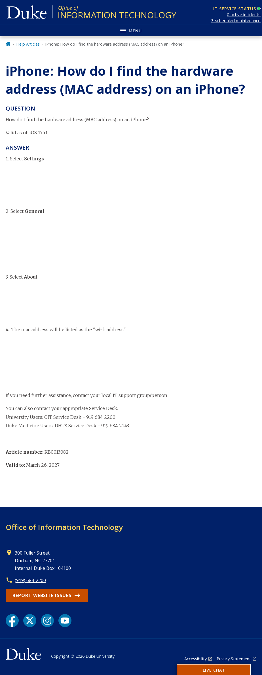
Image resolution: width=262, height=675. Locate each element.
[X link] (29, 620)
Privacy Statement (234, 658)
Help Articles (28, 44)
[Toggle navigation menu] (131, 30)
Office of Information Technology (64, 527)
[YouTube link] (64, 620)
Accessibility (195, 658)
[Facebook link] (12, 620)
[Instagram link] (47, 620)
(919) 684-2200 (30, 580)
